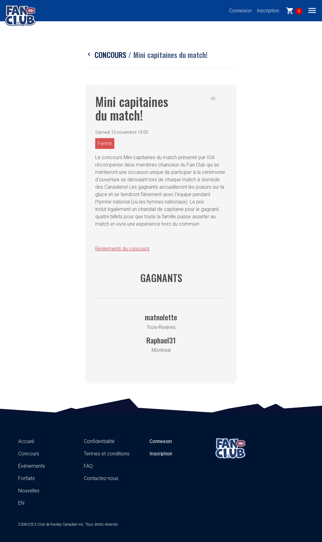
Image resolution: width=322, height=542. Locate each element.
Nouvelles (28, 491)
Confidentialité (99, 441)
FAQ (88, 466)
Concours (106, 54)
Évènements (31, 466)
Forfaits (26, 478)
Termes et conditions (106, 454)
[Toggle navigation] (312, 10)
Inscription (268, 11)
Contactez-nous (101, 478)
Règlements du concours (122, 249)
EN (21, 503)
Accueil (26, 441)
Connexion (240, 11)
